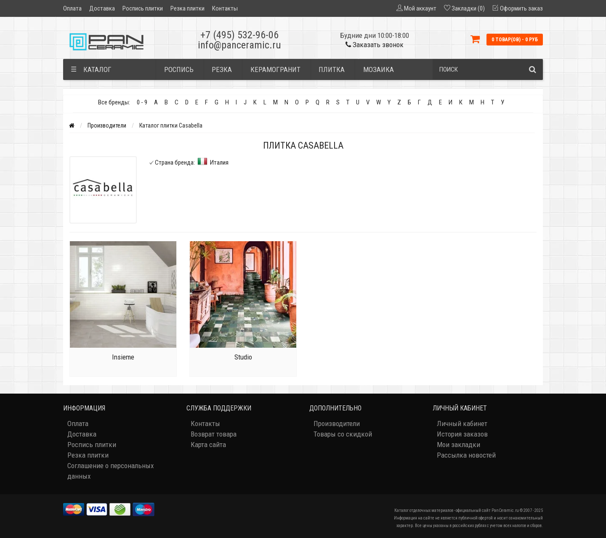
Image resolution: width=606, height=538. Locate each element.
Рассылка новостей (466, 455)
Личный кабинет (462, 423)
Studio (243, 357)
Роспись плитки (142, 8)
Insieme (123, 357)
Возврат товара (214, 434)
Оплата (72, 8)
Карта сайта (208, 444)
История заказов (462, 434)
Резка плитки (187, 8)
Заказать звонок (375, 44)
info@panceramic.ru (239, 45)
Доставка (102, 8)
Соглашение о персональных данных (110, 470)
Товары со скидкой (343, 434)
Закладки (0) (468, 8)
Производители (107, 125)
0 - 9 (142, 102)
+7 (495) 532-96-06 (239, 35)
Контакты (225, 8)
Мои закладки (458, 444)
